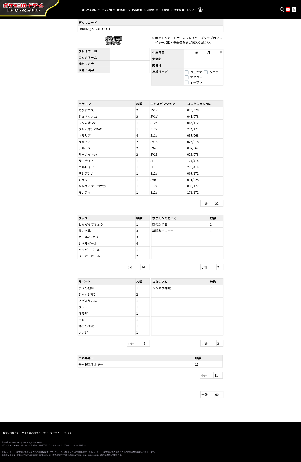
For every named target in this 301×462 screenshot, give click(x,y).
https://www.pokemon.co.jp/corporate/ (86, 454)
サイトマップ (50, 432)
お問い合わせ (10, 432)
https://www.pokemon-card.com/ (33, 454)
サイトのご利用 (30, 432)
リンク (66, 432)
